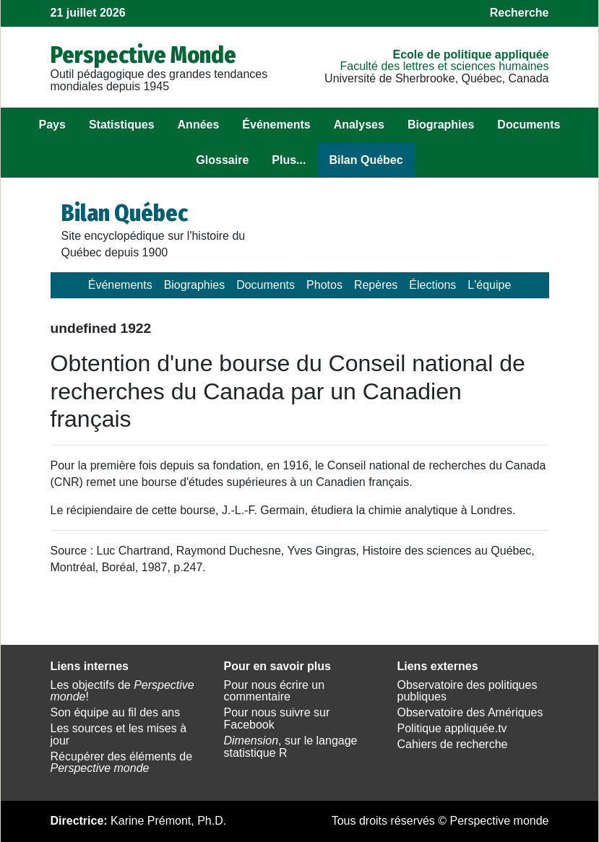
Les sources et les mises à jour (119, 734)
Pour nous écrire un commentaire (274, 691)
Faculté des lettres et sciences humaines (444, 66)
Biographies (441, 124)
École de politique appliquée (470, 54)
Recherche (519, 12)
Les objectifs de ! (122, 691)
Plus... (289, 160)
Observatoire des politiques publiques (467, 691)
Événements (276, 124)
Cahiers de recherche (452, 744)
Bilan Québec (365, 160)
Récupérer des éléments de (122, 762)
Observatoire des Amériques (470, 712)
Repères (375, 285)
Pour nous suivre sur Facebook (277, 718)
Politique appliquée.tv (452, 728)
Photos (324, 285)
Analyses (359, 124)
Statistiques (122, 124)
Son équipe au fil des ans (116, 712)
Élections (432, 285)
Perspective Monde (143, 55)
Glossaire (222, 160)
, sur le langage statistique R (291, 746)
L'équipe (489, 285)
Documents (528, 124)
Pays (52, 124)
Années (199, 124)
